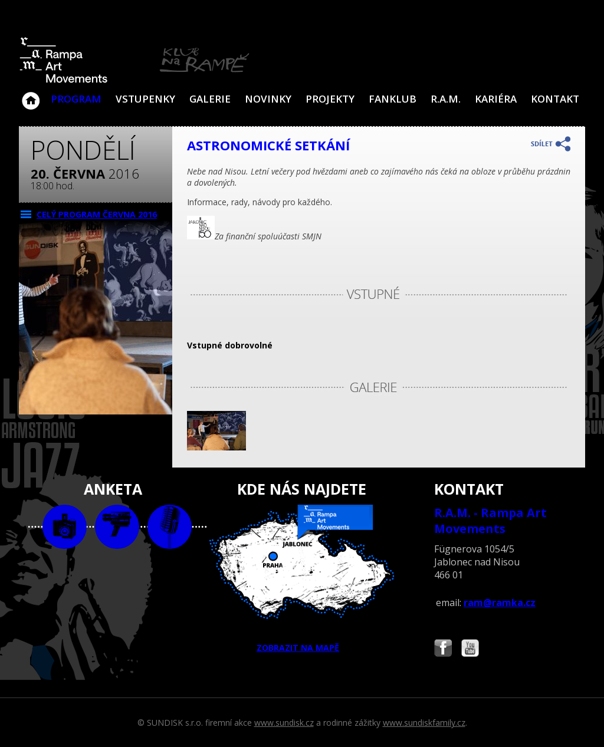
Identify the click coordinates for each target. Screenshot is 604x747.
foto (64, 527)
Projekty (330, 99)
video (117, 527)
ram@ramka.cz (500, 602)
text (169, 527)
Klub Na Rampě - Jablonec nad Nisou (30, 95)
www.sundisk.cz (284, 722)
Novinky (268, 99)
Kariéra (496, 99)
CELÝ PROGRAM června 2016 (97, 214)
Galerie (210, 99)
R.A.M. (446, 99)
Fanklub (392, 99)
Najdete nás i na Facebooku (443, 649)
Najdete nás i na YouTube (470, 649)
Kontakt (555, 99)
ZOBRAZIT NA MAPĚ (302, 579)
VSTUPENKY (145, 99)
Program (76, 99)
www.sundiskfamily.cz (424, 722)
